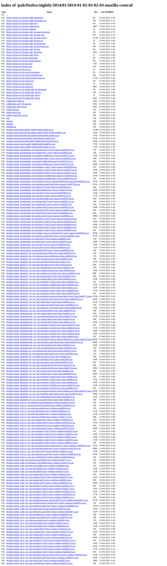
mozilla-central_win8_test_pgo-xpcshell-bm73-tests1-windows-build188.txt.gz (39, 514)
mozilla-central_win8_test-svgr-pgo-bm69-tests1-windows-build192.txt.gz (37, 468)
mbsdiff (9, 124)
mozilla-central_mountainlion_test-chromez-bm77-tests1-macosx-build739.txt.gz (40, 150)
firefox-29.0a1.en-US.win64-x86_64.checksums (26, 89)
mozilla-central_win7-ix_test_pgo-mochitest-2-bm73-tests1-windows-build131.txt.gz (42, 434)
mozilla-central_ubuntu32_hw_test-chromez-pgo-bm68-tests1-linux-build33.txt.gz (40, 253)
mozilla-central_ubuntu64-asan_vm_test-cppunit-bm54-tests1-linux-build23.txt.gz (40, 313)
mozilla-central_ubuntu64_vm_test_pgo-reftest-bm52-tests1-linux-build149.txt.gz (40, 397)
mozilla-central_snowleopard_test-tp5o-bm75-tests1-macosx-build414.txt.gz (38, 247)
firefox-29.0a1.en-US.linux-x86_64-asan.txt (24, 41)
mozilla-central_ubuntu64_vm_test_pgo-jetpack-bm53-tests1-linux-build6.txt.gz (39, 371)
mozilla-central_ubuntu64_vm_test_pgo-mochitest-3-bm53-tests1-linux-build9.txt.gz (41, 382)
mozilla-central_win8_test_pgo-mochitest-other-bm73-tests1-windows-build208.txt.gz (42, 506)
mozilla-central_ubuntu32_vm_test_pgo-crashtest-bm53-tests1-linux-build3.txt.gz (40, 270)
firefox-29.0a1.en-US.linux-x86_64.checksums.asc (27, 46)
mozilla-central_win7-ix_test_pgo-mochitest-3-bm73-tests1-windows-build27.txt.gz (41, 437)
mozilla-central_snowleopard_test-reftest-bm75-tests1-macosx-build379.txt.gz (39, 242)
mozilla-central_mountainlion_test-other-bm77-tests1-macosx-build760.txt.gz (38, 187)
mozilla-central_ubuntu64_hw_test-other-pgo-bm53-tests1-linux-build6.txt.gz (38, 356)
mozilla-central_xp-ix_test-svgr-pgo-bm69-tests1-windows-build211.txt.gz (37, 523)
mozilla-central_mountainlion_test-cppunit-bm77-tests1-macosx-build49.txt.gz (39, 153)
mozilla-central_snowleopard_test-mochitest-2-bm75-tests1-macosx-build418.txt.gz (41, 221)
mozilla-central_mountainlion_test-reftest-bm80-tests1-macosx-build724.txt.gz (39, 190)
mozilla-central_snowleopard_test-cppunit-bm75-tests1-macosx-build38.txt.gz (39, 204)
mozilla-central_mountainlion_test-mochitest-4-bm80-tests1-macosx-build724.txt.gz (41, 176)
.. (6, 15)
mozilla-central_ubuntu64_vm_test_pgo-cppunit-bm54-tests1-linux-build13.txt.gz (40, 365)
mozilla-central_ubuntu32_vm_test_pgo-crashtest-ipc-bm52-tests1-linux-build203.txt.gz (43, 273)
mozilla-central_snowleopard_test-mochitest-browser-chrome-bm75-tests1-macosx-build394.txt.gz (47, 233)
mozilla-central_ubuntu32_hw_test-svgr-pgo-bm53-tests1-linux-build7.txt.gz (38, 262)
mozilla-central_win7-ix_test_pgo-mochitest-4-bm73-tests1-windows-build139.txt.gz (42, 440)
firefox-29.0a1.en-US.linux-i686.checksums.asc (26, 20)
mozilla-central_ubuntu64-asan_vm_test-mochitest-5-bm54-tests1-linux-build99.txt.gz (42, 336)
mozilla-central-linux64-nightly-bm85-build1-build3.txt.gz (30, 138)
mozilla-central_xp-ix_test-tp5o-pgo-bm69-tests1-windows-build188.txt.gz (37, 526)
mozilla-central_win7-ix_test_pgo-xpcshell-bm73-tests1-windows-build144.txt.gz (40, 457)
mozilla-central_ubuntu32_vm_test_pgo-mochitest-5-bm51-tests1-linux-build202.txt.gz (42, 293)
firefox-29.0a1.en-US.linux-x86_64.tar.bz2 (24, 52)
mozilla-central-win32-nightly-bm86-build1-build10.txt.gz (30, 144)
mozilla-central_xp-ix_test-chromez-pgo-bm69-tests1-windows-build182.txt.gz (39, 517)
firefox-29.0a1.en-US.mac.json (19, 66)
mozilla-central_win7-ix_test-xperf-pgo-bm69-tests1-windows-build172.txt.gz (39, 417)
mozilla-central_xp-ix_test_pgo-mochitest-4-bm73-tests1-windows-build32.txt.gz (40, 549)
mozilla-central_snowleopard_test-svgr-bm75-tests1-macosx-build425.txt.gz (38, 244)
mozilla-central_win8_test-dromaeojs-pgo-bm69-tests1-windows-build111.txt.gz (40, 463)
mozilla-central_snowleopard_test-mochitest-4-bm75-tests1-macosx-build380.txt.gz (41, 227)
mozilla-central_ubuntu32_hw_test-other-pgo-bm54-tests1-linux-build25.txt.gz (39, 259)
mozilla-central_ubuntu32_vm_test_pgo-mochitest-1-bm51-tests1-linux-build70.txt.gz (42, 282)
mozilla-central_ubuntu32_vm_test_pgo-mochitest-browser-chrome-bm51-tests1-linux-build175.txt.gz (49, 296)
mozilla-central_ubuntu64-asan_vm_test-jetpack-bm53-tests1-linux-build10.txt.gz (40, 319)
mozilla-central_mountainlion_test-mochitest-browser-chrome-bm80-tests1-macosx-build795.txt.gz (48, 181)
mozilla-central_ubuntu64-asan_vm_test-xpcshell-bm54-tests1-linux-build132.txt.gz (41, 348)
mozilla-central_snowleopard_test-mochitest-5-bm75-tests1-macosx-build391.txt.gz (41, 230)
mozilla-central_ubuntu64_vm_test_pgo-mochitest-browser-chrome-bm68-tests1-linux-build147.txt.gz (49, 391)
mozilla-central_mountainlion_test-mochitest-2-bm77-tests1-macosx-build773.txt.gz (41, 170)
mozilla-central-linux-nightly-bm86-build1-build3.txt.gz (29, 130)
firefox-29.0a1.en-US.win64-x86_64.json (23, 92)
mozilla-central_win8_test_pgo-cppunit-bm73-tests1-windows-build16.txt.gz (38, 474)
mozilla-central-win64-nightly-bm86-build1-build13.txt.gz (30, 147)
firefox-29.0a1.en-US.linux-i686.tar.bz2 (23, 26)
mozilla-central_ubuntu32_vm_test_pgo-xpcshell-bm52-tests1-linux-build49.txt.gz (41, 310)
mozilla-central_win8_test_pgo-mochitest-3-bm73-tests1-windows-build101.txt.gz (40, 491)
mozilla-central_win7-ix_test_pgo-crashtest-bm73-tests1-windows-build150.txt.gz (40, 422)
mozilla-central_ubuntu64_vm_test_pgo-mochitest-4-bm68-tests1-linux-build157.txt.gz (42, 385)
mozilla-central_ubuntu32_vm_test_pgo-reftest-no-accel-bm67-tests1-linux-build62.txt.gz (44, 308)
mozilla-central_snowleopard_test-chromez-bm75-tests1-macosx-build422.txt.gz (40, 201)
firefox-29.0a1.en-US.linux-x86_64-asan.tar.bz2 (26, 38)
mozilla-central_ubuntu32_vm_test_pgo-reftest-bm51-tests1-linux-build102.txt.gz (40, 302)
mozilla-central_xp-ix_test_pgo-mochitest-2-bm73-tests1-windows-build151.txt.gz (41, 543)
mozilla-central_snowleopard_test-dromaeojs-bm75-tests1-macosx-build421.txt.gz (40, 210)
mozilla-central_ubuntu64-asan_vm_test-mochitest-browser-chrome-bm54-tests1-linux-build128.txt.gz (49, 339)
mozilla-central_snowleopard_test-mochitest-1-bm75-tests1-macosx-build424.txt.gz (41, 219)
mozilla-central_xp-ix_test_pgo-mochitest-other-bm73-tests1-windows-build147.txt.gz (42, 557)
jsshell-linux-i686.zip (15, 101)
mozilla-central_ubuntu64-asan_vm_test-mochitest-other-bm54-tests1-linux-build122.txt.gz (44, 342)
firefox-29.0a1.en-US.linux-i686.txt (21, 29)
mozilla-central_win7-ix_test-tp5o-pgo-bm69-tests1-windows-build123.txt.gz (38, 414)
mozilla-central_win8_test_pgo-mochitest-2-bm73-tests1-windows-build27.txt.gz (40, 489)
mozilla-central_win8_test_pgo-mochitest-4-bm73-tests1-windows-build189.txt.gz (40, 494)
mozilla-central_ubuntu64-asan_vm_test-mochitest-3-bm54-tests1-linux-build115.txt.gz (43, 331)
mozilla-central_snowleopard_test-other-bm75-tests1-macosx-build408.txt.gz (38, 239)
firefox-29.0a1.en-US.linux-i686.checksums (24, 18)
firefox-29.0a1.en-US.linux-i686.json (21, 23)
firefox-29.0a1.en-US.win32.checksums (23, 72)
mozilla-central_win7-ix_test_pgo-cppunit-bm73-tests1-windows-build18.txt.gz (39, 420)
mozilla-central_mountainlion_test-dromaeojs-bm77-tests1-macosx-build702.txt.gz (41, 158)
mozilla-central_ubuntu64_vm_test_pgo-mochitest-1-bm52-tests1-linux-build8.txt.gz (41, 377)
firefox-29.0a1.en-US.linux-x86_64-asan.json (25, 35)
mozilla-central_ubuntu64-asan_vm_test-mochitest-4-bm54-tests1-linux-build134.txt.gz (43, 333)
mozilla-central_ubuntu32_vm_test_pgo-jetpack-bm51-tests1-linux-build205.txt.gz (41, 276)
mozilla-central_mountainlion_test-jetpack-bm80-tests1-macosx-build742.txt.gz (39, 161)
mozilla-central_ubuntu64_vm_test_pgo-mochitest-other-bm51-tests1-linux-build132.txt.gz (44, 394)
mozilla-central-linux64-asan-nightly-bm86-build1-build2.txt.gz (33, 135)
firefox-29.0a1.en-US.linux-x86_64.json (23, 49)
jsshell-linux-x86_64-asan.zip (18, 104)
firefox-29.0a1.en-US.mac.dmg (19, 64)
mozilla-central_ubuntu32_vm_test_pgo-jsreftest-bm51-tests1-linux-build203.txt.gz (41, 279)
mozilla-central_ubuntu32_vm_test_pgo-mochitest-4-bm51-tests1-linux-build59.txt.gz (42, 290)
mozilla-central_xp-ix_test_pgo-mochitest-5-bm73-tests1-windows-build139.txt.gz (41, 552)
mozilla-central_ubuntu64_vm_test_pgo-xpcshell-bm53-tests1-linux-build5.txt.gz (40, 400)
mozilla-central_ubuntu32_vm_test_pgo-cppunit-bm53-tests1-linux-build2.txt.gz (40, 267)
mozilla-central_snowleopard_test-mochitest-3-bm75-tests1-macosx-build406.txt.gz (41, 224)
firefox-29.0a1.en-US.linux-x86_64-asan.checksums (28, 32)
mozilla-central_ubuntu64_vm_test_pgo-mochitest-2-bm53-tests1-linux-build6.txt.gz (41, 379)
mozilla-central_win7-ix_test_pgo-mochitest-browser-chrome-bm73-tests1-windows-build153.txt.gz (48, 445)
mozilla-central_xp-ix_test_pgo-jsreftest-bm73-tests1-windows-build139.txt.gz (39, 537)
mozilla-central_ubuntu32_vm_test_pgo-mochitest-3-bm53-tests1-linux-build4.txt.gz (41, 288)
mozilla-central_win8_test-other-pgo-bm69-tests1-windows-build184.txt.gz (37, 466)
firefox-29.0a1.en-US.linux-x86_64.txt (22, 55)
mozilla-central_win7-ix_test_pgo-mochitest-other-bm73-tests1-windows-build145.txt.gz (43, 448)
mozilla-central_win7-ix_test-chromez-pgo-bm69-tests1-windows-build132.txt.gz (40, 402)
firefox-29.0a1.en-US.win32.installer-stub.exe (25, 78)
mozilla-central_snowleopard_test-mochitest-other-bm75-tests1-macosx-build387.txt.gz (43, 236)
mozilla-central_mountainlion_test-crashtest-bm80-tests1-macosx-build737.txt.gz (40, 155)
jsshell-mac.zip (12, 109)
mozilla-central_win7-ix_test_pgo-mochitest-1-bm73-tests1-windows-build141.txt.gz (42, 431)
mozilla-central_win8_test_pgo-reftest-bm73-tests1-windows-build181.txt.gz (38, 509)
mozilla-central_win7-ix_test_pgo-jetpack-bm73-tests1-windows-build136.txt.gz (40, 425)
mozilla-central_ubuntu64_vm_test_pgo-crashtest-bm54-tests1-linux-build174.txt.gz (41, 368)
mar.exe (9, 121)
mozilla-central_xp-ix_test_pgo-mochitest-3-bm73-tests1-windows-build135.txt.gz (41, 546)
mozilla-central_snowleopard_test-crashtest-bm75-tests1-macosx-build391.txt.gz (40, 207)
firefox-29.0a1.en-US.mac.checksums (22, 58)
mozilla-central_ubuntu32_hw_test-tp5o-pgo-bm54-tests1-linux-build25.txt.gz (39, 265)
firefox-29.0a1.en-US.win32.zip (19, 87)
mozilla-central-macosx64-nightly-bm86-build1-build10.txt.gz (32, 141)
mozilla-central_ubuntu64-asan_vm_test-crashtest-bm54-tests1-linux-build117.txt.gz (41, 316)
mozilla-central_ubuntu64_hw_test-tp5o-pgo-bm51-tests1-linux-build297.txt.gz (39, 362)
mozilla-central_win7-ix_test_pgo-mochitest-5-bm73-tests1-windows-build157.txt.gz (42, 443)
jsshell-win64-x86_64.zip (17, 115)
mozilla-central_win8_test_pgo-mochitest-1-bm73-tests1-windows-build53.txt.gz (40, 486)
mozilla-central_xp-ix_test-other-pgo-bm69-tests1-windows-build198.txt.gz (38, 520)
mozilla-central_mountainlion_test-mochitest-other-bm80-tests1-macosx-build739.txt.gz (43, 184)
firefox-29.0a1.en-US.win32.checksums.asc (24, 75)
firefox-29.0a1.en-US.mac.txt (18, 69)
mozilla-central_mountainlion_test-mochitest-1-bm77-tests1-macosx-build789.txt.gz (41, 167)
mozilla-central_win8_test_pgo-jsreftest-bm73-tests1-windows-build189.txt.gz (39, 483)
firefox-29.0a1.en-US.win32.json (20, 81)
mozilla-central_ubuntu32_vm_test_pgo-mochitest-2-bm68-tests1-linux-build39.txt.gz (42, 285)
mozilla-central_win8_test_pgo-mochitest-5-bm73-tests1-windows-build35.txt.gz (40, 497)
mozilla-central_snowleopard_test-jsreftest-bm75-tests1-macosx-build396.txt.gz (39, 216)
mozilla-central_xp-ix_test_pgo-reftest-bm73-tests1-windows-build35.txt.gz (38, 560)
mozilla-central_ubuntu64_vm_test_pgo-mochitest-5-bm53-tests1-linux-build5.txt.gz (41, 388)
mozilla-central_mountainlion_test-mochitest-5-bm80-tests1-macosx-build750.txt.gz (41, 178)
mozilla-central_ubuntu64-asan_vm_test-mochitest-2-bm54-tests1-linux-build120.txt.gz (43, 328)
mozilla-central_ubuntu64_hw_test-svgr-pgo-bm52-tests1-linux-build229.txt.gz (39, 359)
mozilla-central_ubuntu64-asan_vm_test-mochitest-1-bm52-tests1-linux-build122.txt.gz (43, 325)
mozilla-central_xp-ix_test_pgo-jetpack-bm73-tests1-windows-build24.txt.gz (38, 534)
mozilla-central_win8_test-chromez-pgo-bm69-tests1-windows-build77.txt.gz (38, 460)
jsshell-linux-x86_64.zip (16, 107)
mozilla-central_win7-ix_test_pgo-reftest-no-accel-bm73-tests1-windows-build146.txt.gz (43, 454)
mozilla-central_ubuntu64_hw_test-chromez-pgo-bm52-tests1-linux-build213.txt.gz (41, 351)
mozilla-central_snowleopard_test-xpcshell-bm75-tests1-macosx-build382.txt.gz (39, 250)
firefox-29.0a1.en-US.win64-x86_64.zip (23, 98)
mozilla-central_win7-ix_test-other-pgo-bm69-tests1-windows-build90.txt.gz (38, 408)
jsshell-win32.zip (13, 112)
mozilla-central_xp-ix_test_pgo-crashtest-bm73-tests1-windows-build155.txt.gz (39, 532)
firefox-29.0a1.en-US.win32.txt (19, 84)
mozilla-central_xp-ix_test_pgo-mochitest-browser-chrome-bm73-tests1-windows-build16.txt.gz (46, 555)
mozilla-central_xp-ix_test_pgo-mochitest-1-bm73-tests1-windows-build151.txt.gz (41, 540)
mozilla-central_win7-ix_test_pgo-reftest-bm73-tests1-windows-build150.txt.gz (39, 451)
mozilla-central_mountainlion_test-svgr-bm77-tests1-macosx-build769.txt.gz (38, 193)
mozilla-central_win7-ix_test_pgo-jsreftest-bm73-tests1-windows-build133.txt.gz (40, 428)
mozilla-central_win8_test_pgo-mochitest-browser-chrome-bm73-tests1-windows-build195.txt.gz (47, 500)
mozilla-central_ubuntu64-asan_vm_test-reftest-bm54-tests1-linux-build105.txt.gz (40, 345)
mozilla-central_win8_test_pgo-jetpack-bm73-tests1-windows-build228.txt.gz (38, 480)
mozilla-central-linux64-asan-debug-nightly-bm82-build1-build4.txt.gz (35, 132)
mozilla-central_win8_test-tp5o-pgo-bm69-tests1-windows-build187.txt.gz (37, 471)
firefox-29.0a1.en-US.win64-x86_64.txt (23, 95)
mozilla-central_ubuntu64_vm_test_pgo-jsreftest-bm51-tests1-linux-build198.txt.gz (41, 374)
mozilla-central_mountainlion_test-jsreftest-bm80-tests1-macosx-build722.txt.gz (40, 164)
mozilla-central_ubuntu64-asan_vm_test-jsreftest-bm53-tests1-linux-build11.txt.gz (40, 322)
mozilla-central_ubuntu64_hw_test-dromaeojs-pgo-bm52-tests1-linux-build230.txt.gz (42, 354)
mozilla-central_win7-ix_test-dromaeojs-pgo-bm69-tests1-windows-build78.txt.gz (40, 405)
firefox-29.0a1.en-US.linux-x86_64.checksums (26, 43)
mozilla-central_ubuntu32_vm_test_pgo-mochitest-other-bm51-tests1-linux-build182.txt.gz (44, 299)
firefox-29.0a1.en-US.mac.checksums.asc (23, 61)
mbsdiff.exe (11, 127)
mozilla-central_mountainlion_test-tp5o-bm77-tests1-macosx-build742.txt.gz (38, 196)
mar (8, 118)
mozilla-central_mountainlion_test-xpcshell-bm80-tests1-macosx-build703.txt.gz (40, 198)
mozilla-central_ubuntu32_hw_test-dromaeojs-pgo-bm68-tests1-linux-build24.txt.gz (41, 256)
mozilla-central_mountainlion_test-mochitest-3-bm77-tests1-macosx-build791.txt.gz (41, 173)
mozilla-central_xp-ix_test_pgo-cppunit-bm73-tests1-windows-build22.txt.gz (38, 529)
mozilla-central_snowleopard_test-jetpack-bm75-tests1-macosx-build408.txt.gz (39, 213)
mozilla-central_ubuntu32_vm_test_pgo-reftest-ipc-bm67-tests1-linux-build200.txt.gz (42, 305)
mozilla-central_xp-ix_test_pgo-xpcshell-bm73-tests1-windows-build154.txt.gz (39, 563)
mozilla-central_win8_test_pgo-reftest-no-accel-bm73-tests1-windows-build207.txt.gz (42, 512)
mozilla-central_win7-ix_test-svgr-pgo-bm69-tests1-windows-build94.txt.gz (38, 411)
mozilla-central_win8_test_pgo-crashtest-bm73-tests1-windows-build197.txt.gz (39, 477)
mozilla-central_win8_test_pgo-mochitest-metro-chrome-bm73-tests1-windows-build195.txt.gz (46, 503)
